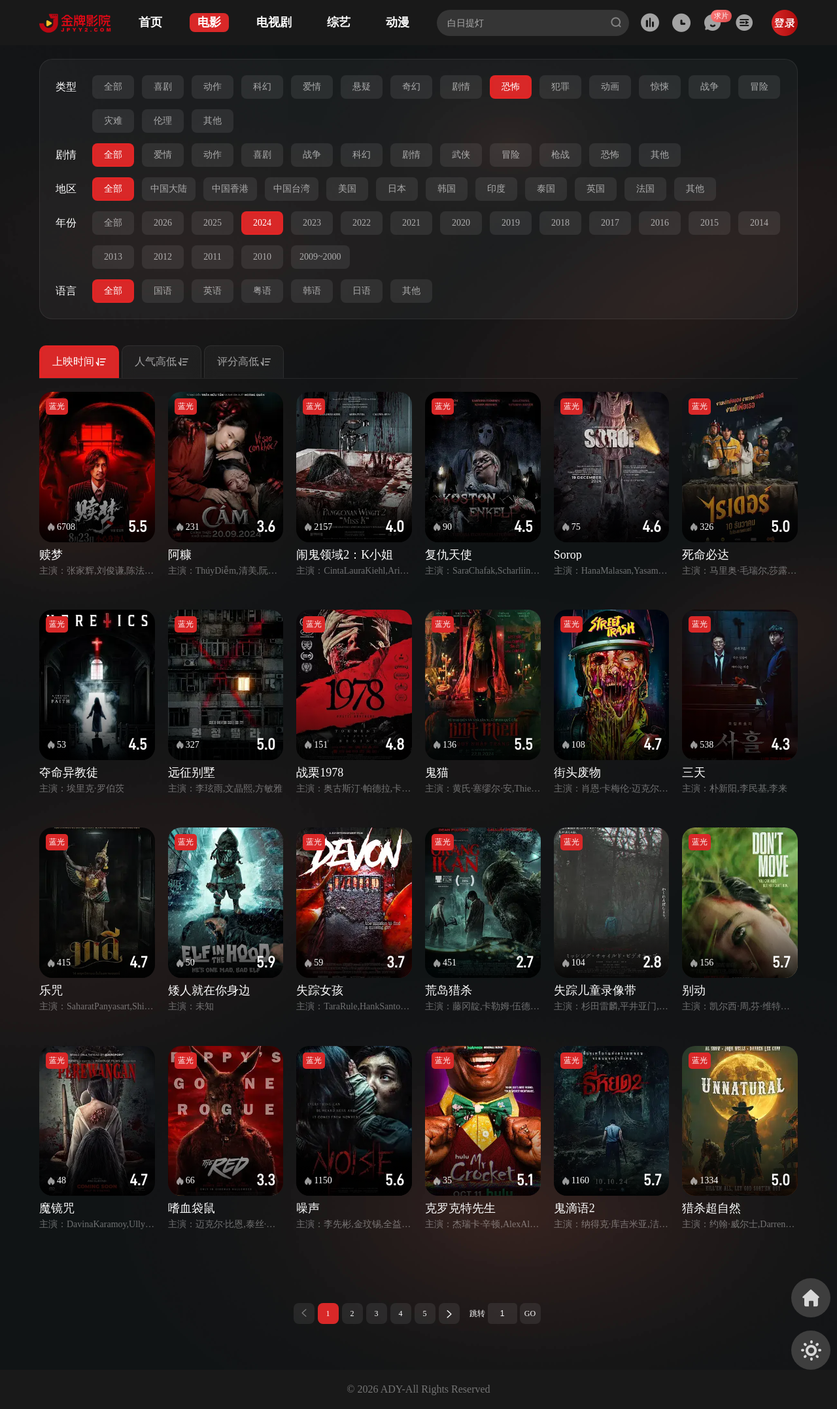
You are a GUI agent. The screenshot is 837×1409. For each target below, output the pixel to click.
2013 (113, 257)
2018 (560, 223)
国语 (163, 291)
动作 (212, 87)
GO (530, 1313)
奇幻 (411, 87)
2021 (411, 223)
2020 (461, 223)
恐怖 (511, 87)
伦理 (163, 121)
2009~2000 (320, 257)
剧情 (461, 87)
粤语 (262, 291)
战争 (709, 87)
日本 (397, 189)
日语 (361, 291)
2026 (163, 223)
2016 (660, 223)
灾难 (113, 121)
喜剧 (163, 87)
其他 (212, 121)
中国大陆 (168, 189)
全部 (113, 87)
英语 (212, 291)
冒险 (759, 87)
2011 (212, 257)
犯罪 (560, 87)
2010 (262, 257)
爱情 (312, 87)
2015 (709, 223)
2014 (759, 223)
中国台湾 (291, 189)
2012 (163, 257)
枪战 (560, 155)
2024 (262, 223)
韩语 (312, 291)
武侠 (461, 155)
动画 (610, 87)
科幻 (262, 87)
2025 (212, 223)
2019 (511, 223)
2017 (610, 223)
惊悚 (660, 87)
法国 (645, 189)
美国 (347, 189)
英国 (596, 189)
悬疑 (361, 87)
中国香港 (230, 189)
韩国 (446, 189)
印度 (496, 189)
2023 (312, 223)
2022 (361, 223)
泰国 (546, 189)
